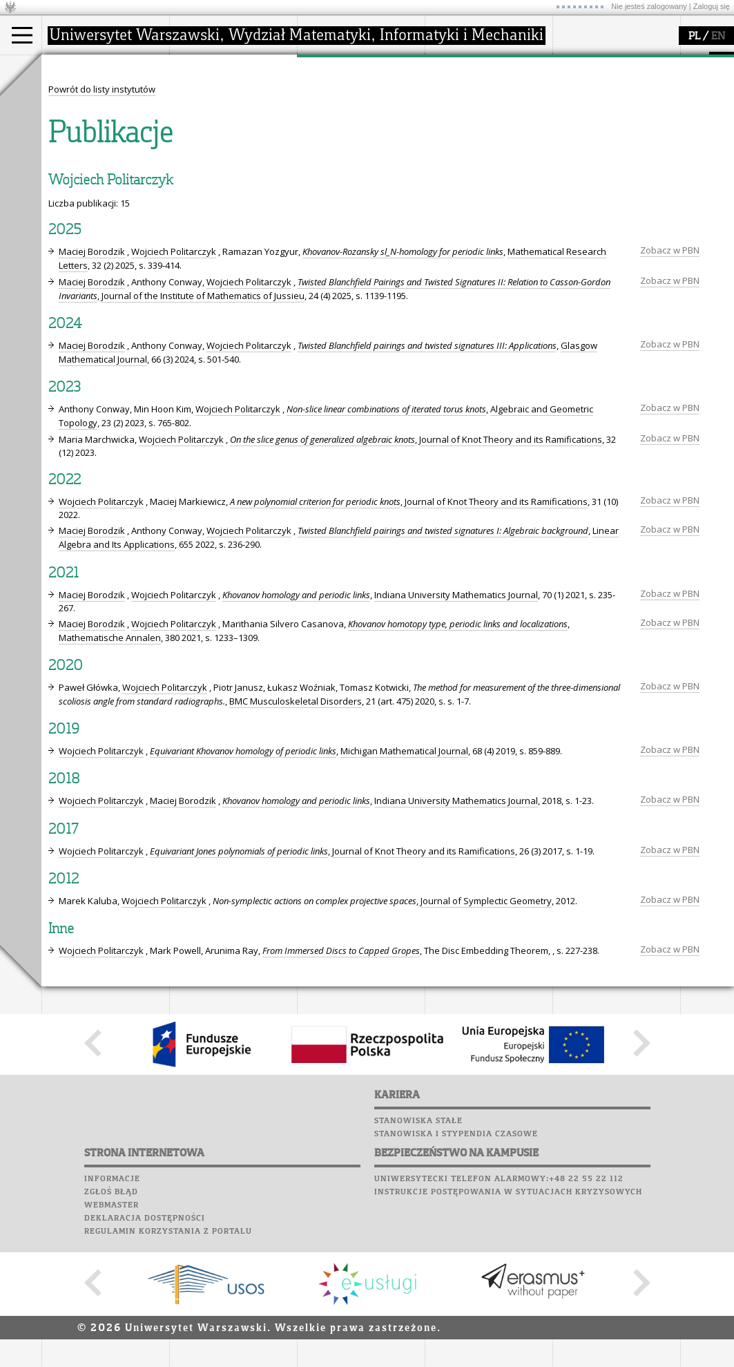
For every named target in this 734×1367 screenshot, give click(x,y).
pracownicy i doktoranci (235, 145)
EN (718, 36)
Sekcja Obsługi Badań (359, 145)
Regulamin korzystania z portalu (168, 1359)
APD (637, 62)
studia (68, 67)
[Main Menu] (22, 35)
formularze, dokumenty (235, 157)
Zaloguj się (711, 6)
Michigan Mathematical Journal (404, 878)
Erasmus (77, 145)
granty (327, 132)
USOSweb (575, 62)
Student (75, 108)
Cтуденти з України (101, 157)
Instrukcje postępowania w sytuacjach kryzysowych (508, 1319)
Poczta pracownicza (605, 115)
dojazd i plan (213, 95)
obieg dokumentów (354, 157)
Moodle (572, 75)
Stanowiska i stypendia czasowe (456, 1261)
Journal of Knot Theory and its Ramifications (510, 567)
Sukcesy (574, 167)
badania (330, 67)
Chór (627, 128)
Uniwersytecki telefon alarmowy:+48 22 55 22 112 (499, 1306)
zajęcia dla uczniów (482, 95)
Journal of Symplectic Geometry (486, 1028)
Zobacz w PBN (669, 378)
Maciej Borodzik (92, 379)
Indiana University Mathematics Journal (456, 722)
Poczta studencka (599, 101)
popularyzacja (478, 67)
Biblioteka (581, 128)
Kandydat (79, 95)
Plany (614, 75)
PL (694, 36)
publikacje (335, 120)
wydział (202, 67)
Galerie (646, 141)
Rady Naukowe (218, 132)
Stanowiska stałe (418, 1248)
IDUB (324, 170)
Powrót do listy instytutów (101, 217)
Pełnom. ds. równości (102, 170)
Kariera (578, 154)
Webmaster (111, 1332)
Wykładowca (85, 132)
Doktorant (80, 120)
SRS (612, 62)
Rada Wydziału (217, 120)
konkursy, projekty (481, 157)
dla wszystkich (472, 145)
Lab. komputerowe (600, 88)
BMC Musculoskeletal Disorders (295, 829)
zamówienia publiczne (233, 170)
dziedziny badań (349, 95)
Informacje (112, 1306)
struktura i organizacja (233, 108)
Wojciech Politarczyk (173, 379)
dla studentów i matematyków (474, 126)
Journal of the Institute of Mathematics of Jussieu (203, 423)
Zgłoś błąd (111, 1319)
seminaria (335, 108)
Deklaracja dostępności (144, 1345)
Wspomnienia (586, 141)
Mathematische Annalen (110, 765)
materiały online (476, 108)
